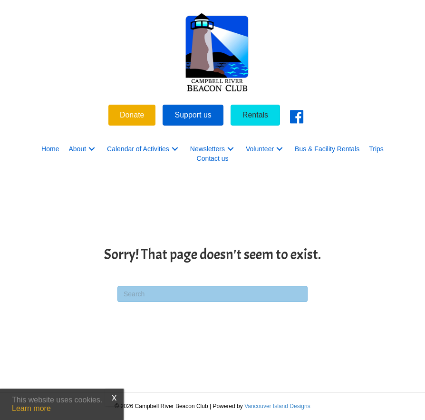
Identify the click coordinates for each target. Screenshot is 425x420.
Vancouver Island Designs (277, 406)
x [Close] (114, 397)
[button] (91, 149)
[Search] (212, 294)
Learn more (31, 408)
